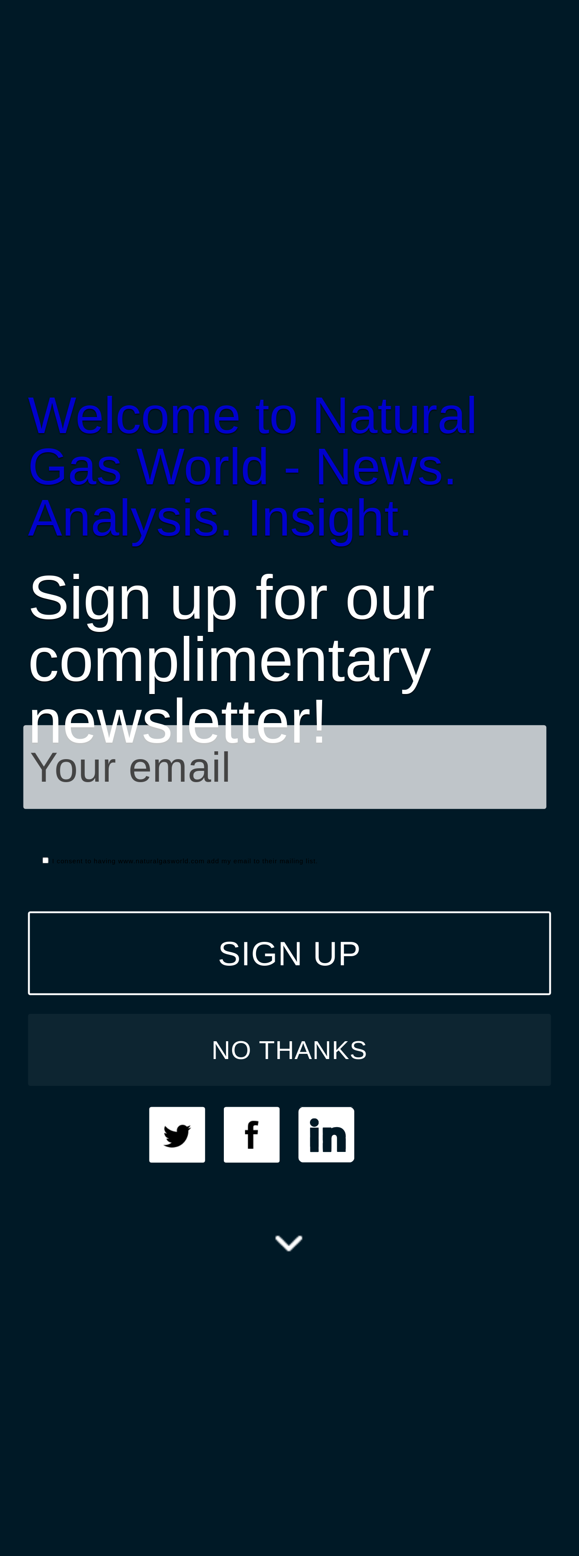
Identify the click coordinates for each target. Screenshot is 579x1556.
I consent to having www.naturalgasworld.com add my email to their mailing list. (180, 861)
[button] (289, 466)
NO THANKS (290, 1049)
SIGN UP (289, 953)
